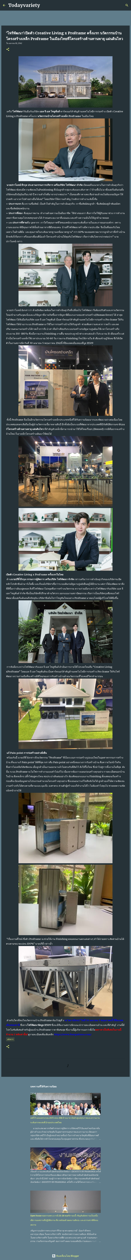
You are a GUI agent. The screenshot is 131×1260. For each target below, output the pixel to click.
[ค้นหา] (44, 5)
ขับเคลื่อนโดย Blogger (65, 1256)
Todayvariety (24, 5)
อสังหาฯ (10, 1039)
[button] (8, 50)
